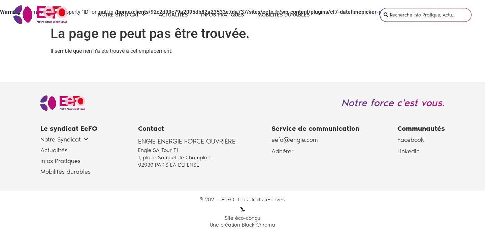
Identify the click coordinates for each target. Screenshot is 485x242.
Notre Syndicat (121, 14)
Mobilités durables (283, 14)
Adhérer (282, 151)
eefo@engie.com (294, 140)
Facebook (410, 140)
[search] (430, 14)
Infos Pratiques (222, 14)
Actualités (173, 14)
